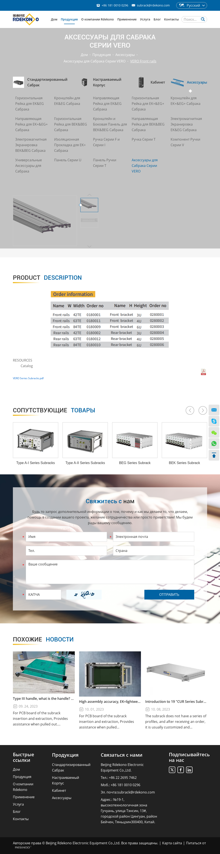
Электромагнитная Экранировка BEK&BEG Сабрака (31, 145)
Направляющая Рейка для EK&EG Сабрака (107, 104)
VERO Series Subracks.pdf (28, 378)
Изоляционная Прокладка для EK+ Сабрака (70, 145)
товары (54, 410)
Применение (127, 19)
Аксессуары (125, 54)
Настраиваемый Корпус (65, 780)
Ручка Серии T (144, 139)
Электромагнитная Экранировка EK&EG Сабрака (186, 124)
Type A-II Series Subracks (85, 463)
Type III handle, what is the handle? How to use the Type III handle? (44, 698)
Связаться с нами (121, 755)
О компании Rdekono (97, 19)
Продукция (69, 19)
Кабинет (59, 790)
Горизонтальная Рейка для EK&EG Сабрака (29, 104)
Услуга (145, 19)
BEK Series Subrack (184, 463)
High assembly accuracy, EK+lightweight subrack (110, 701)
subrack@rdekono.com (153, 5)
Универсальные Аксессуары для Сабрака (28, 166)
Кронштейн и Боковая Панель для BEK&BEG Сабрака (110, 124)
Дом (54, 19)
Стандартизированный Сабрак (71, 767)
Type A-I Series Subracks (35, 463)
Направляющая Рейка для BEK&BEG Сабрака (148, 124)
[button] (190, 410)
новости (43, 639)
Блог (157, 19)
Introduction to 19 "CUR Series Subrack (176, 701)
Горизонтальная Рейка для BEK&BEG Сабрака (70, 124)
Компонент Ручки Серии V (185, 142)
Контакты (171, 19)
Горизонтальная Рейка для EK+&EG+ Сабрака (148, 104)
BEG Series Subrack (135, 463)
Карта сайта (172, 843)
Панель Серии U (67, 160)
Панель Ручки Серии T (104, 163)
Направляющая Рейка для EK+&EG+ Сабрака (31, 124)
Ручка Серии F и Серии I (106, 142)
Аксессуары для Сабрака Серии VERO (94, 61)
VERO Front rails (143, 61)
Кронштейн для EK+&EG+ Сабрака (185, 101)
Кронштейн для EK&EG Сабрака (67, 101)
